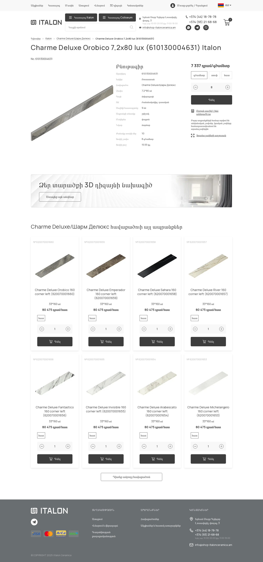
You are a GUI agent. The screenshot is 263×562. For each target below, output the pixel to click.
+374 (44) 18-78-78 (202, 17)
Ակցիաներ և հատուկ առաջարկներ (161, 525)
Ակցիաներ (37, 5)
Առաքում (84, 5)
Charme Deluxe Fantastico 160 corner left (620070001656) (55, 411)
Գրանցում (201, 5)
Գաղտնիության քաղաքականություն (104, 534)
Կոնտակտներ (135, 5)
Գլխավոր (36, 38)
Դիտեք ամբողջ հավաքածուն (131, 477)
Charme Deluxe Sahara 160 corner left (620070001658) (157, 292)
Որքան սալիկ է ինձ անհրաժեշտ (207, 112)
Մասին (69, 5)
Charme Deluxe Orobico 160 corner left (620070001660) (55, 292)
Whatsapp (188, 27)
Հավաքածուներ (150, 519)
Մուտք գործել (185, 5)
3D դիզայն (116, 5)
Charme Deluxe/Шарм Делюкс (74, 38)
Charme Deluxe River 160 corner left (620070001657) (208, 292)
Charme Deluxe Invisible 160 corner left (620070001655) (106, 409)
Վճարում (99, 5)
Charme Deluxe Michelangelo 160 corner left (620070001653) (208, 411)
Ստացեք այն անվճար (60, 197)
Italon (48, 38)
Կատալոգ (54, 5)
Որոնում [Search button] (131, 27)
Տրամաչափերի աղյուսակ (211, 135)
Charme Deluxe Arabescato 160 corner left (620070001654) (157, 411)
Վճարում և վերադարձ (105, 525)
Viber (206, 27)
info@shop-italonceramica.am (159, 27)
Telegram (197, 27)
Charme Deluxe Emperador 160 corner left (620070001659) (106, 294)
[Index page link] (46, 22)
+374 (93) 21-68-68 (203, 22)
